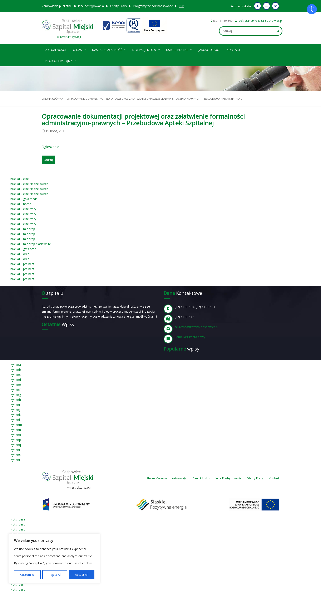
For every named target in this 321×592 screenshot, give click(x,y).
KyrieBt (15, 460)
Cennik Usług (201, 478)
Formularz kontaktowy (190, 337)
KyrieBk (15, 415)
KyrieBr (15, 450)
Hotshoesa (17, 519)
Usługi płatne (179, 49)
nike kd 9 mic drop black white (30, 244)
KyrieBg (15, 395)
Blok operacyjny (60, 60)
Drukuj (48, 160)
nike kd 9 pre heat (22, 264)
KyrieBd (15, 380)
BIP (181, 6)
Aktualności (55, 50)
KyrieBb (15, 370)
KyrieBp (15, 440)
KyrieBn (15, 430)
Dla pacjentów (146, 49)
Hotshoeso (17, 589)
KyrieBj (15, 410)
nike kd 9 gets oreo (23, 249)
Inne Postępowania (228, 478)
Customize (27, 575)
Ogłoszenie (50, 147)
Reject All (55, 575)
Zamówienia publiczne (57, 6)
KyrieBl (15, 420)
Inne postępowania (91, 6)
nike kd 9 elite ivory (23, 209)
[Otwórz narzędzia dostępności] (312, 9)
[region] (54, 559)
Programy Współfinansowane (153, 6)
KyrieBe (15, 385)
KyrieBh (15, 400)
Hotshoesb (17, 524)
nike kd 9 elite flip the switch (29, 184)
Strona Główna (157, 478)
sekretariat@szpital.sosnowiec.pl (260, 21)
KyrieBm (16, 425)
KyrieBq (15, 445)
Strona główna (52, 99)
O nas (79, 49)
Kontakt (234, 50)
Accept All (81, 575)
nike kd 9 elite (19, 179)
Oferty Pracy (118, 6)
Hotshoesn (17, 584)
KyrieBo (15, 435)
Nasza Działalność (109, 49)
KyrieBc (15, 375)
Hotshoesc (17, 529)
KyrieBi (15, 405)
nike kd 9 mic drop (22, 229)
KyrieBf (15, 390)
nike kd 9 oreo (20, 254)
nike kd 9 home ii (21, 204)
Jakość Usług (208, 50)
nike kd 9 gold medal (24, 199)
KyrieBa (15, 365)
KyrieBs (15, 455)
